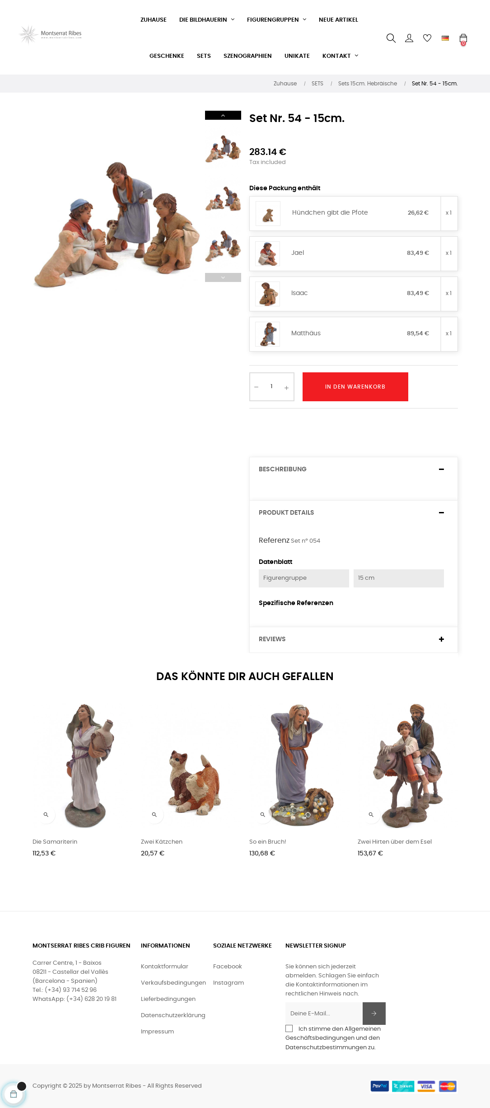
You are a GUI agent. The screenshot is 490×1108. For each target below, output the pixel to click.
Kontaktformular (164, 967)
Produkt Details (286, 513)
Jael (297, 253)
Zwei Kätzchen (161, 842)
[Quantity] (272, 386)
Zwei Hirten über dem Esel (395, 842)
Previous (223, 277)
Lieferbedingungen (168, 999)
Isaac (299, 293)
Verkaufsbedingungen (173, 983)
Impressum (157, 1032)
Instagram (228, 983)
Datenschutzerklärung (173, 1016)
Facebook (227, 967)
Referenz (274, 540)
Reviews (272, 639)
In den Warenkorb (355, 387)
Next (223, 115)
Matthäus (306, 333)
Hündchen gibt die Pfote (330, 213)
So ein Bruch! (267, 842)
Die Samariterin (55, 842)
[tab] (353, 469)
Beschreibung (283, 469)
